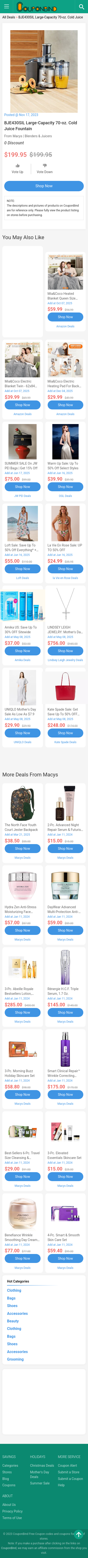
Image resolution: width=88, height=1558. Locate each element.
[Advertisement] (23, 290)
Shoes (12, 1306)
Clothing (14, 1290)
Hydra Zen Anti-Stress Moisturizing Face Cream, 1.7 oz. (20, 911)
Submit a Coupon (70, 1479)
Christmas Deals (42, 1465)
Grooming (15, 1359)
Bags (11, 1298)
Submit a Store (69, 1472)
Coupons (8, 1485)
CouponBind (8, 1548)
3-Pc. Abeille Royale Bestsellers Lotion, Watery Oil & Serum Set (21, 993)
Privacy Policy (12, 1511)
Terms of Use (12, 1518)
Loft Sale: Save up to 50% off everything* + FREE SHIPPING (20, 550)
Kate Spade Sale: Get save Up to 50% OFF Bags (63, 714)
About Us (9, 1505)
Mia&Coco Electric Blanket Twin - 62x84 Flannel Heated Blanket (21, 386)
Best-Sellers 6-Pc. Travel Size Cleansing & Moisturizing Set (22, 1157)
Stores (7, 1472)
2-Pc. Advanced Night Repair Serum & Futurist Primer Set (65, 829)
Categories (10, 1465)
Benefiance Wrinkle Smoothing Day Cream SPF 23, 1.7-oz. (21, 1239)
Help (61, 1485)
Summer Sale (40, 1483)
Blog (5, 1479)
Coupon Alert (67, 1465)
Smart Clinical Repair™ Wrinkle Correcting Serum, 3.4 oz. (64, 1075)
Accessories (17, 1313)
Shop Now (44, 186)
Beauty (13, 1321)
